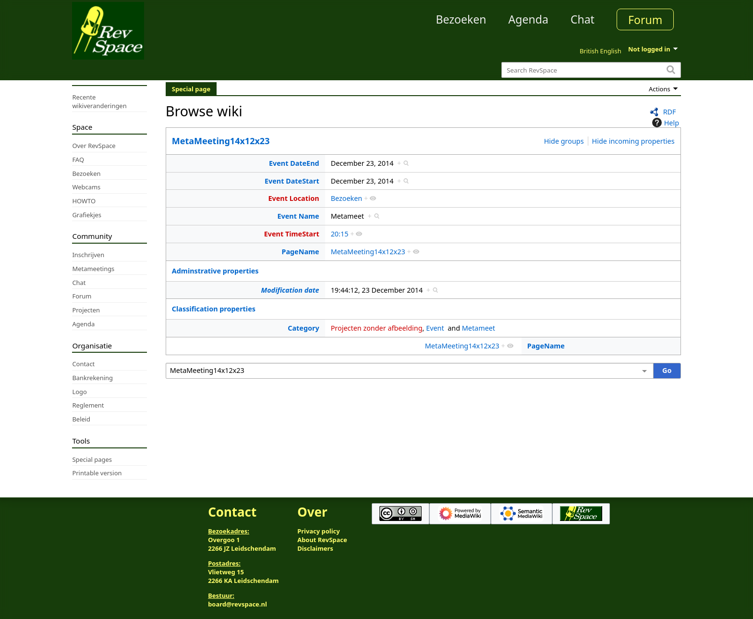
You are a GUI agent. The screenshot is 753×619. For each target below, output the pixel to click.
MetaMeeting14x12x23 (221, 141)
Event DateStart (292, 181)
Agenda (528, 19)
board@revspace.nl (237, 604)
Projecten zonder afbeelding (377, 328)
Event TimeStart (291, 233)
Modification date (290, 290)
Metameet (478, 328)
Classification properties (213, 308)
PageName (300, 251)
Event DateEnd (294, 163)
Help (664, 122)
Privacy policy (318, 531)
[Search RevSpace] (590, 70)
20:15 (340, 233)
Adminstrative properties (215, 270)
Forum (645, 19)
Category (303, 328)
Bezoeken (461, 19)
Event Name (298, 216)
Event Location (293, 198)
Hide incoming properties (633, 141)
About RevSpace (322, 539)
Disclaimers (315, 548)
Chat (583, 19)
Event (435, 328)
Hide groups (564, 141)
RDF (669, 111)
